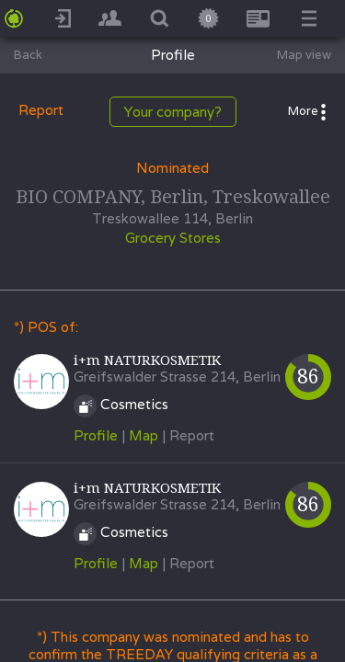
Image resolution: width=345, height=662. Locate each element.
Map (143, 435)
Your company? (173, 111)
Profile (96, 435)
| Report (188, 435)
